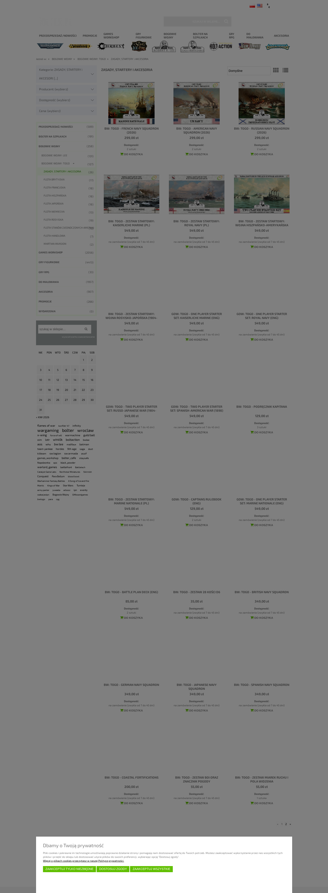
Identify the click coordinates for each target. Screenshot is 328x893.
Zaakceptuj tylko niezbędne (69, 869)
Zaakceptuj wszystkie (151, 869)
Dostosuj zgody (113, 869)
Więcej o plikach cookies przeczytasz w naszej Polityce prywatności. (83, 860)
